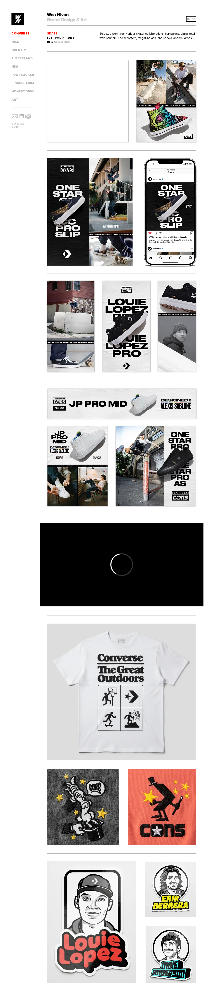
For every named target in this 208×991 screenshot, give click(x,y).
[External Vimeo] (121, 564)
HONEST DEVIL (23, 91)
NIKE (15, 42)
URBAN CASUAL (23, 83)
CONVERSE (20, 33)
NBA (14, 66)
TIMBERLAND (22, 58)
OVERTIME (19, 50)
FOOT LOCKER (22, 75)
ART (14, 99)
